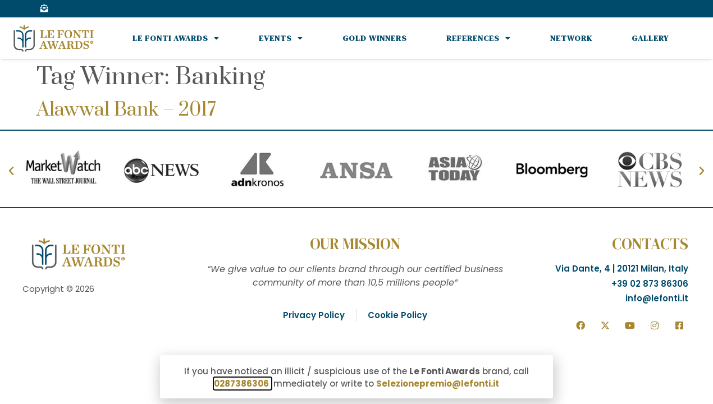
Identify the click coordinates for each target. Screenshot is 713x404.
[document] (356, 202)
